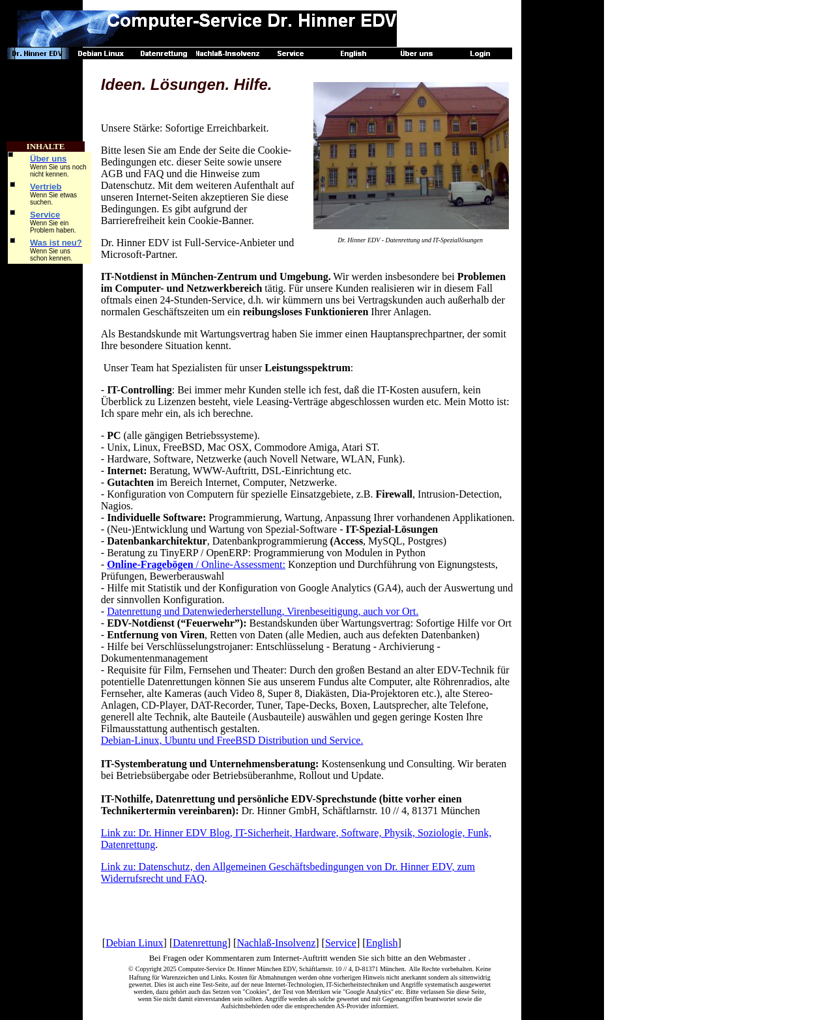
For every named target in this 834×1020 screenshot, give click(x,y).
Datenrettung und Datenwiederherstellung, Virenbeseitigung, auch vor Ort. (262, 611)
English (382, 942)
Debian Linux (134, 942)
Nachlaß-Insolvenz (276, 942)
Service (340, 942)
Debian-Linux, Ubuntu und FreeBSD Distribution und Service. (232, 740)
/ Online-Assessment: (196, 564)
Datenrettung (200, 942)
